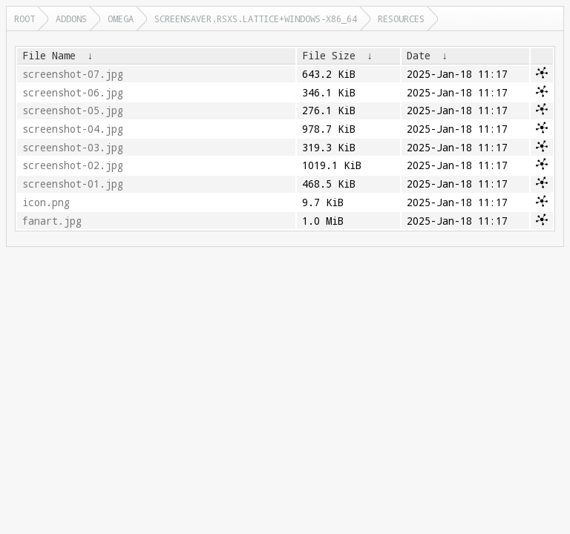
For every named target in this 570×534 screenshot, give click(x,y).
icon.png (46, 202)
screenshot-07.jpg (72, 74)
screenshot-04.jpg (72, 129)
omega (121, 18)
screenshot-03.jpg (72, 147)
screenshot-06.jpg (72, 92)
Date (418, 55)
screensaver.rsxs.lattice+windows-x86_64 (255, 18)
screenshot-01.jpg (72, 184)
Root (24, 18)
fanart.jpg (52, 221)
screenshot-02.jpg (72, 165)
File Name (49, 55)
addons (71, 18)
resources (401, 18)
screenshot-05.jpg (72, 110)
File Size (329, 55)
